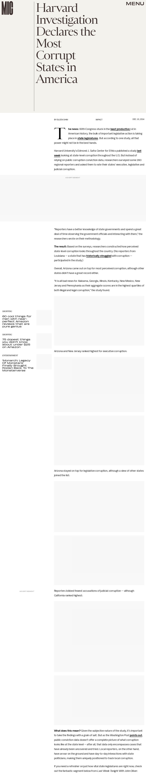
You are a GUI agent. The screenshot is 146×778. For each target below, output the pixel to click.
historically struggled (98, 255)
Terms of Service (42, 287)
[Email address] (27, 275)
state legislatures (88, 138)
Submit (45, 283)
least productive (120, 129)
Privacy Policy (8, 288)
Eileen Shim (62, 120)
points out (136, 735)
